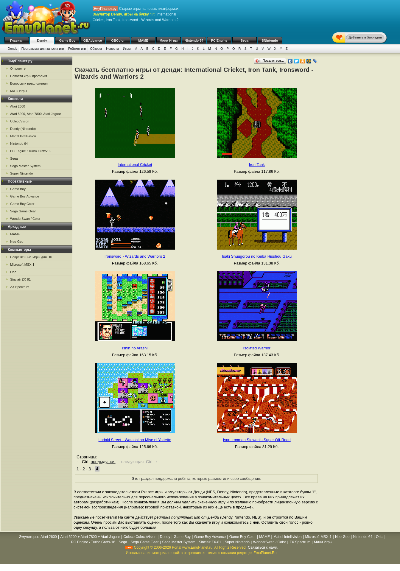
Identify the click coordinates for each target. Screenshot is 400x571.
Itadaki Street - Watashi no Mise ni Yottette (135, 440)
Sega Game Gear (23, 211)
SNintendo (270, 40)
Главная (17, 40)
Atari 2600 (17, 106)
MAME (143, 40)
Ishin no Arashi (134, 348)
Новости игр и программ (28, 76)
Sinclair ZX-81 (20, 279)
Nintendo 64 (194, 40)
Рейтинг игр (77, 48)
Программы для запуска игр (42, 48)
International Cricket (135, 164)
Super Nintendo (21, 173)
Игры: (127, 48)
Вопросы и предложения (29, 83)
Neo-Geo (17, 241)
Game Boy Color (22, 204)
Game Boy (67, 40)
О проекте (18, 68)
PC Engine (219, 40)
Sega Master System (25, 166)
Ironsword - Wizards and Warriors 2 (135, 256)
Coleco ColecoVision (139, 537)
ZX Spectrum (19, 287)
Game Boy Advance (24, 196)
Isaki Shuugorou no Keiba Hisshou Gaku (257, 256)
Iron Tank (257, 164)
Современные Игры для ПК (31, 257)
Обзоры (96, 48)
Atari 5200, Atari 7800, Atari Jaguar (35, 114)
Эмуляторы (28, 537)
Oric (13, 272)
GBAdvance (92, 40)
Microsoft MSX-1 (22, 264)
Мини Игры (169, 40)
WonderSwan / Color (25, 218)
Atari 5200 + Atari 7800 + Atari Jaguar (90, 537)
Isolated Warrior (256, 348)
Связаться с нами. (263, 547)
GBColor (117, 40)
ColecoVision (19, 121)
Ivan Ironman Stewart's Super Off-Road (257, 440)
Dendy (42, 40)
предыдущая (103, 461)
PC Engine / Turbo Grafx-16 (30, 151)
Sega (244, 40)
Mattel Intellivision (23, 136)
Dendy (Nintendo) (23, 128)
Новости (112, 48)
